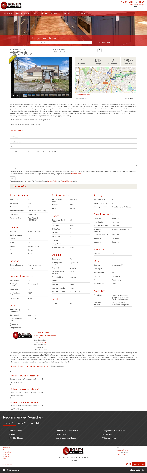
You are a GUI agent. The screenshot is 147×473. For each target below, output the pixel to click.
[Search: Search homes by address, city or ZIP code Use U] (59, 42)
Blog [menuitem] (76, 13)
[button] (90, 42)
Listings (20, 366)
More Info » (38, 338)
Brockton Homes (16, 438)
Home (13, 366)
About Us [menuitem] (67, 13)
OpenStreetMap (124, 92)
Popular (9, 422)
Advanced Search (105, 42)
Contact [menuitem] (85, 13)
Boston (39, 366)
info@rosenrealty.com (137, 4)
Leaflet (116, 92)
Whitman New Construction (67, 430)
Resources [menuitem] (56, 13)
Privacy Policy (76, 174)
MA (26, 366)
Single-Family (61, 434)
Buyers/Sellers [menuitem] (41, 13)
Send (12, 178)
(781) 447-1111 (139, 7)
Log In (131, 2)
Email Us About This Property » (45, 335)
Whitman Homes (109, 438)
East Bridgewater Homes (66, 438)
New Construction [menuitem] (23, 13)
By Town (22, 423)
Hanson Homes (15, 430)
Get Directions (129, 98)
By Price (35, 423)
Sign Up (141, 2)
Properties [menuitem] (7, 13)
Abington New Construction (113, 430)
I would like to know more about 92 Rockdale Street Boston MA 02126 (73, 158)
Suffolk (32, 366)
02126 (46, 366)
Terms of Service (66, 181)
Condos (12, 434)
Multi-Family (107, 434)
